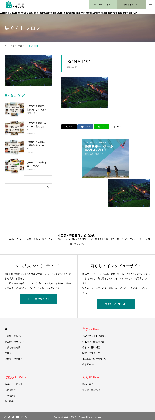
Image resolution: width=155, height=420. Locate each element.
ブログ (8, 353)
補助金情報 (10, 390)
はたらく (15, 377)
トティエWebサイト (38, 299)
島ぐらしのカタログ (116, 303)
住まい (90, 329)
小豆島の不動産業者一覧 (94, 358)
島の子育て (87, 384)
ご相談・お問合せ (13, 358)
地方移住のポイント (14, 341)
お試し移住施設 (12, 347)
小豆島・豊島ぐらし (14, 336)
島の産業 (9, 401)
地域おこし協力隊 (13, 384)
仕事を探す (10, 395)
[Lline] (101, 126)
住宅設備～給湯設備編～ (94, 341)
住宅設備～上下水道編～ (94, 336)
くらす (90, 377)
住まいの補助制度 (91, 347)
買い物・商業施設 (91, 390)
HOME (6, 328)
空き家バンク (88, 364)
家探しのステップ (91, 353)
